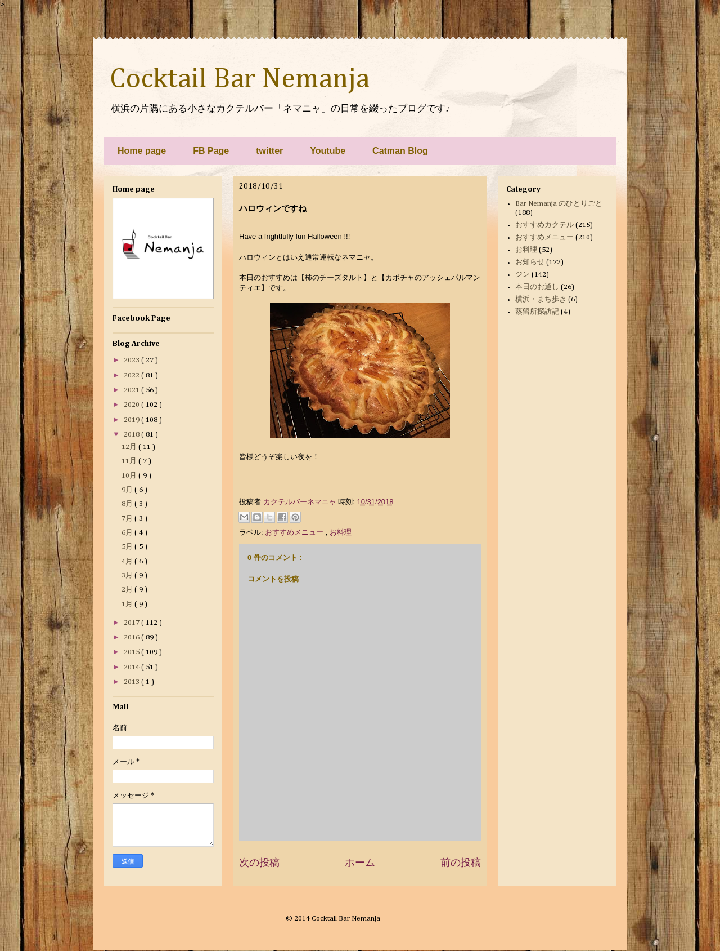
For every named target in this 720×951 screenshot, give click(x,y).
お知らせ (529, 262)
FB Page (211, 150)
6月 (128, 532)
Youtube (327, 150)
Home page (142, 150)
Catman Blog (400, 150)
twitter (269, 150)
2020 (132, 404)
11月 (130, 461)
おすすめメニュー (295, 532)
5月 (128, 546)
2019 (132, 420)
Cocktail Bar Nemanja (240, 79)
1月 (128, 604)
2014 (132, 667)
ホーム (360, 862)
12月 (130, 447)
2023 (132, 360)
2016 (132, 637)
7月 (128, 518)
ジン (522, 274)
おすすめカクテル (544, 225)
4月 (128, 561)
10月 (130, 475)
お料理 (341, 532)
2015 (132, 652)
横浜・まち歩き (540, 299)
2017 (132, 622)
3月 (128, 575)
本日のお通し (537, 287)
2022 (132, 375)
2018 (132, 434)
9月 (128, 490)
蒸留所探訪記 (537, 311)
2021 (132, 390)
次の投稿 (259, 862)
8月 (128, 504)
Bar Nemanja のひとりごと (558, 203)
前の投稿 (460, 862)
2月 (128, 589)
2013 (132, 682)
